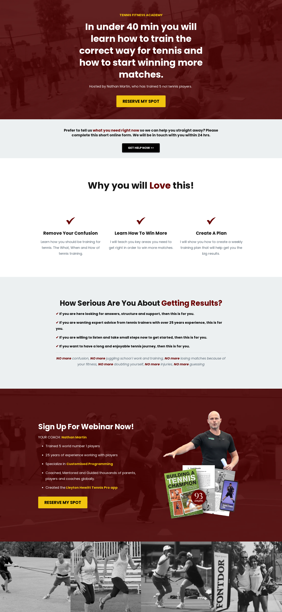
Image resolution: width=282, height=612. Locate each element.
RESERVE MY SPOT (141, 101)
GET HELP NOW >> (141, 148)
